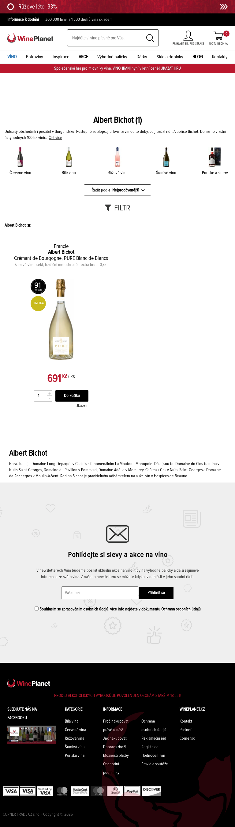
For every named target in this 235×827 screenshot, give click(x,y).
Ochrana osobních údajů (181, 609)
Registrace (150, 747)
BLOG (197, 56)
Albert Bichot (15, 225)
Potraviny (34, 56)
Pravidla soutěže (154, 764)
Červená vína (75, 730)
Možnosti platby (116, 755)
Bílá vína (71, 721)
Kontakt (186, 721)
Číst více (55, 138)
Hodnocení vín (153, 755)
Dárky (141, 56)
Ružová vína (74, 738)
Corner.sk (187, 738)
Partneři (186, 730)
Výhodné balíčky (112, 56)
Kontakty (220, 56)
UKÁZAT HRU (171, 68)
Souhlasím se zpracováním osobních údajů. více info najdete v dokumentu (118, 609)
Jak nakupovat (115, 738)
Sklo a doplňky (170, 56)
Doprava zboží (114, 747)
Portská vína (74, 755)
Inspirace (61, 56)
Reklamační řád (153, 738)
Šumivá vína (74, 747)
